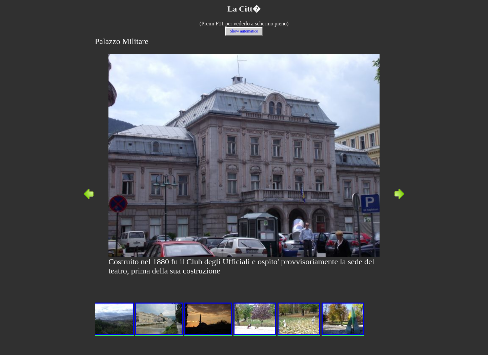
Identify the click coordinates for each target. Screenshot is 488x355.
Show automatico (244, 31)
